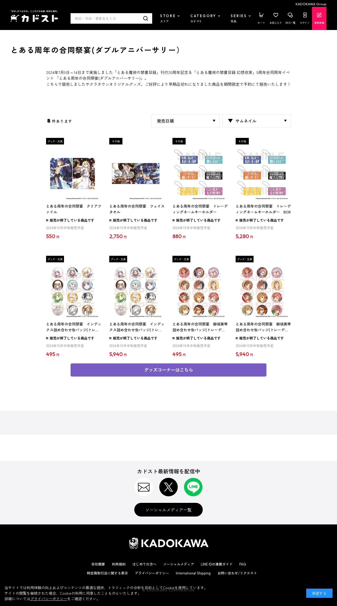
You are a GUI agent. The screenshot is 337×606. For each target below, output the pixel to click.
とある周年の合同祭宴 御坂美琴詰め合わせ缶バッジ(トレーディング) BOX (263, 327)
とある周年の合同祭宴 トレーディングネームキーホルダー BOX (263, 208)
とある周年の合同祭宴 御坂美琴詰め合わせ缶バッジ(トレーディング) (200, 327)
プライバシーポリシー (152, 572)
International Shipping (193, 572)
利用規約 (119, 564)
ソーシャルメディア (178, 564)
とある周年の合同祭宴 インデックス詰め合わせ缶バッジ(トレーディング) (73, 327)
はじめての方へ (144, 564)
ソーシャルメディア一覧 (168, 510)
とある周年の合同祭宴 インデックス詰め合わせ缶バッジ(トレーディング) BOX (137, 327)
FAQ (242, 564)
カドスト (34, 16)
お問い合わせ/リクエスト (237, 572)
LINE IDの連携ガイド (216, 564)
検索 (145, 18)
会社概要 (98, 564)
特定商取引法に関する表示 (107, 572)
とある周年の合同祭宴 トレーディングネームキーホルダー (200, 208)
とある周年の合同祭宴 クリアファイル (73, 208)
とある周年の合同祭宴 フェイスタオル (137, 208)
